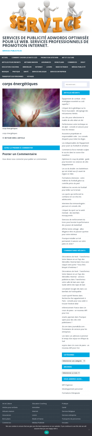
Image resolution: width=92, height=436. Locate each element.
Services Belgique (39, 72)
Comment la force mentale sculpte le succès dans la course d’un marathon (75, 152)
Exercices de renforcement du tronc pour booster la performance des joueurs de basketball (75, 222)
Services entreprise (58, 72)
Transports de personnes (12, 76)
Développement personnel (72, 389)
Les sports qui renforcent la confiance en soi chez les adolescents (72, 197)
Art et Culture (68, 58)
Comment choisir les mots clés (24, 58)
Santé (26, 72)
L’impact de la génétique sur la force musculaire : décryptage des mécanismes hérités (75, 111)
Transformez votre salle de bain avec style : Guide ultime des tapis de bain (73, 282)
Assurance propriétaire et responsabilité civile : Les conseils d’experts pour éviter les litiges (75, 136)
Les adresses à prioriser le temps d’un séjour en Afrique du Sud (75, 338)
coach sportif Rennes (70, 295)
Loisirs (49, 67)
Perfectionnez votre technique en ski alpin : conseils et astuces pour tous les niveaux (75, 127)
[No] (89, 429)
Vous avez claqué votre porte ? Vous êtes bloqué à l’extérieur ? (75, 264)
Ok (47, 432)
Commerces (72, 62)
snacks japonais (68, 317)
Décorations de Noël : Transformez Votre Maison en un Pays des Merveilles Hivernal (75, 259)
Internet (39, 67)
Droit (83, 62)
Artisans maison (31, 62)
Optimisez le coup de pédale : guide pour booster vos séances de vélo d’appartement (75, 162)
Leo (63, 336)
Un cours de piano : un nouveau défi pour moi (74, 310)
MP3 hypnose (67, 385)
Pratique (16, 72)
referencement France (70, 307)
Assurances (46, 62)
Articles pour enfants (11, 62)
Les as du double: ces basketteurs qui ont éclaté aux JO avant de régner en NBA (75, 171)
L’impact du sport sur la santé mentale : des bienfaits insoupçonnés (73, 213)
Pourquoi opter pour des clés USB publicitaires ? (74, 320)
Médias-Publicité (78, 67)
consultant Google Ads (71, 289)
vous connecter (18, 159)
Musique (5, 72)
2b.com (65, 326)
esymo (64, 345)
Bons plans (59, 62)
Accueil (5, 58)
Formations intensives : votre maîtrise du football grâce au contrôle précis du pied (73, 181)
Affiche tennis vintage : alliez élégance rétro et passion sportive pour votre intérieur (75, 232)
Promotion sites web (49, 58)
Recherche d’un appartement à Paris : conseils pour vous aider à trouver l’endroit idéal (74, 301)
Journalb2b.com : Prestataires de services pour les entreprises (74, 329)
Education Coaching (10, 67)
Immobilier (27, 67)
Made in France (62, 67)
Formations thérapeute (71, 393)
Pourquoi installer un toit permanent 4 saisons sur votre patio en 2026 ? (74, 241)
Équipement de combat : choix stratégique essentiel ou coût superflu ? (73, 101)
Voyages (30, 76)
